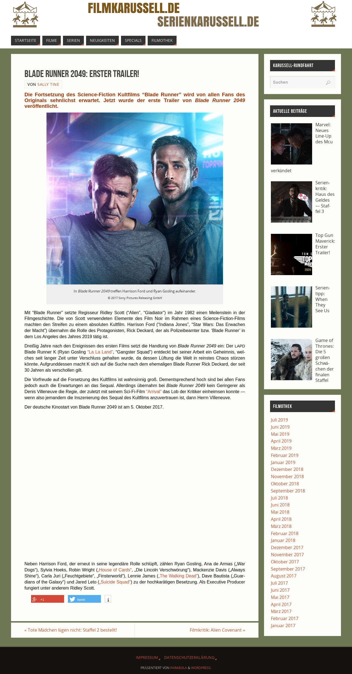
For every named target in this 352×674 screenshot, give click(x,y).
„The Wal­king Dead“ (178, 576)
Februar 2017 (284, 618)
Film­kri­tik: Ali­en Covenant (217, 630)
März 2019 (281, 448)
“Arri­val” (153, 391)
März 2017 (281, 611)
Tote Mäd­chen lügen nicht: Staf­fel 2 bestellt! (70, 630)
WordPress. (201, 667)
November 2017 (287, 555)
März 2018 (281, 526)
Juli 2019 (279, 420)
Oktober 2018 (285, 484)
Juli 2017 (279, 583)
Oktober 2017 (285, 562)
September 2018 (288, 491)
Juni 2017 (280, 590)
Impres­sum (147, 657)
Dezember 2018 (287, 469)
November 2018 (287, 476)
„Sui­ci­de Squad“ (115, 582)
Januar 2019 (283, 462)
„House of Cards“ (115, 570)
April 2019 (281, 441)
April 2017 (281, 604)
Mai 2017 (280, 597)
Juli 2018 (279, 498)
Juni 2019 (280, 427)
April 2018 (281, 519)
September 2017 (288, 569)
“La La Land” (100, 352)
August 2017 (283, 576)
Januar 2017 (283, 626)
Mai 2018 (280, 512)
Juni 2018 (280, 505)
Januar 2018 (283, 540)
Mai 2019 (280, 434)
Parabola (178, 667)
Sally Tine (48, 84)
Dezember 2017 (287, 547)
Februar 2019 (284, 455)
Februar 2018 (284, 533)
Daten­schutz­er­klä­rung (189, 657)
